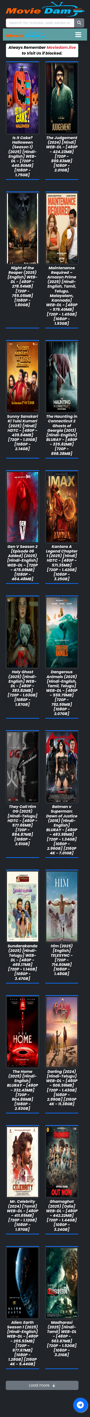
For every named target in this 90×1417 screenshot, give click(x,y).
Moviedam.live (61, 47)
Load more (42, 1385)
